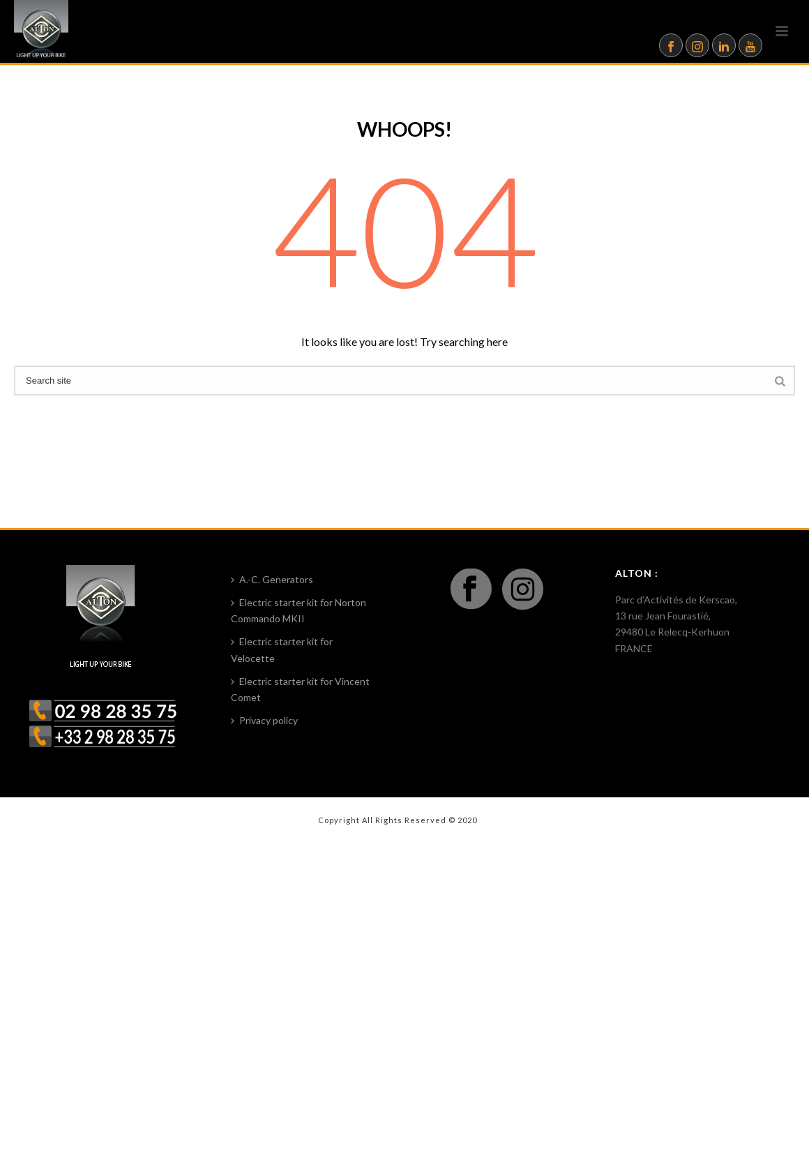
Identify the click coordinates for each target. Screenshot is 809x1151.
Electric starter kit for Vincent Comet (300, 689)
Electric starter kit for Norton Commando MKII (298, 610)
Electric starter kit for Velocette (282, 649)
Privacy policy (264, 720)
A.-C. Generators (272, 579)
